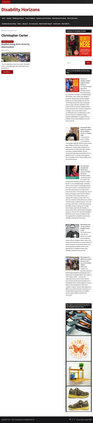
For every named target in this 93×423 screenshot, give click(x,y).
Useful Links (56, 24)
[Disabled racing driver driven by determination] (15, 57)
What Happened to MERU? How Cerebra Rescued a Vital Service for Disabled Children (85, 261)
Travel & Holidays (30, 18)
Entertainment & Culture (59, 18)
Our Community (33, 24)
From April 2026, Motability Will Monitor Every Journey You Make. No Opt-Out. (85, 169)
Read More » (7, 72)
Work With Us (65, 24)
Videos (19, 24)
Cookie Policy (88, 419)
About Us (25, 24)
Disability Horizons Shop (9, 24)
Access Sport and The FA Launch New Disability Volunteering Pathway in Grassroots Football (34, 1)
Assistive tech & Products (43, 18)
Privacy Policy (80, 419)
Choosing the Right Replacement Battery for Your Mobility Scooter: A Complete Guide (86, 131)
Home (3, 30)
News (3, 18)
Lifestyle (8, 18)
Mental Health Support (45, 24)
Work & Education (72, 18)
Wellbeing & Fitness (18, 18)
